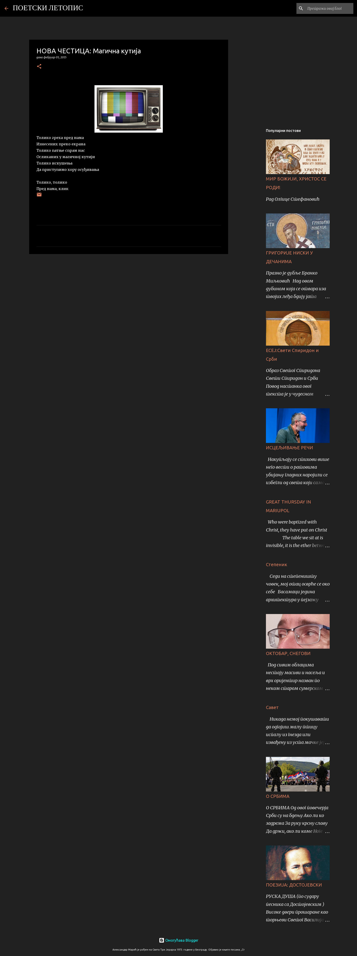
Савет (272, 707)
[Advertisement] (128, 293)
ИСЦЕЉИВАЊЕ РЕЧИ (289, 447)
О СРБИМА (277, 796)
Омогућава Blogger (178, 940)
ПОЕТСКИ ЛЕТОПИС (48, 8)
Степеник (276, 564)
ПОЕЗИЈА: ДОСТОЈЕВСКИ (294, 884)
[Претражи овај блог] (329, 8)
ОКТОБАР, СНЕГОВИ (288, 653)
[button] (39, 67)
